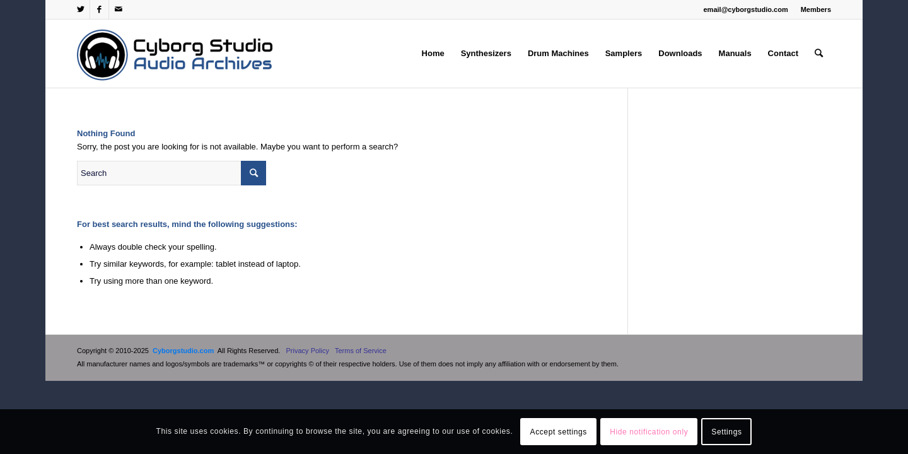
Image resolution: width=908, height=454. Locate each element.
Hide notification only (649, 432)
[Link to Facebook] (99, 9)
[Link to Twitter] (80, 9)
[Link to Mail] (118, 9)
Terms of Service (361, 350)
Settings (726, 432)
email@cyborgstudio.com (746, 9)
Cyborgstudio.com (183, 350)
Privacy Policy (307, 350)
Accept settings (558, 432)
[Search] (818, 54)
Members (816, 9)
